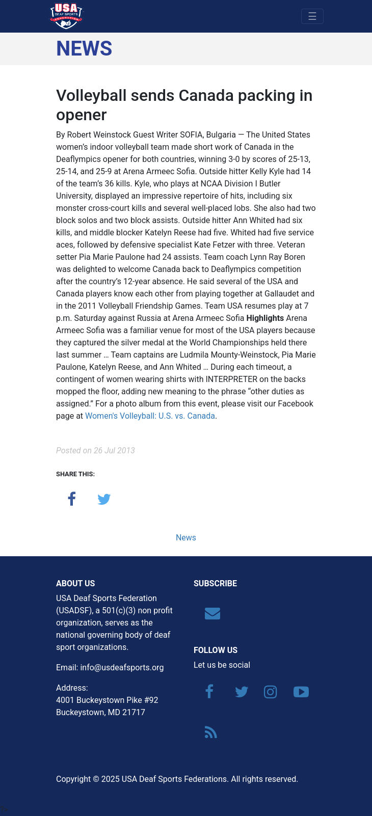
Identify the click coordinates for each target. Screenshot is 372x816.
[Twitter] (237, 694)
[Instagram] (266, 694)
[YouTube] (296, 694)
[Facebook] (207, 694)
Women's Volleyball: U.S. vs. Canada (150, 416)
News (186, 537)
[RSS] (207, 735)
